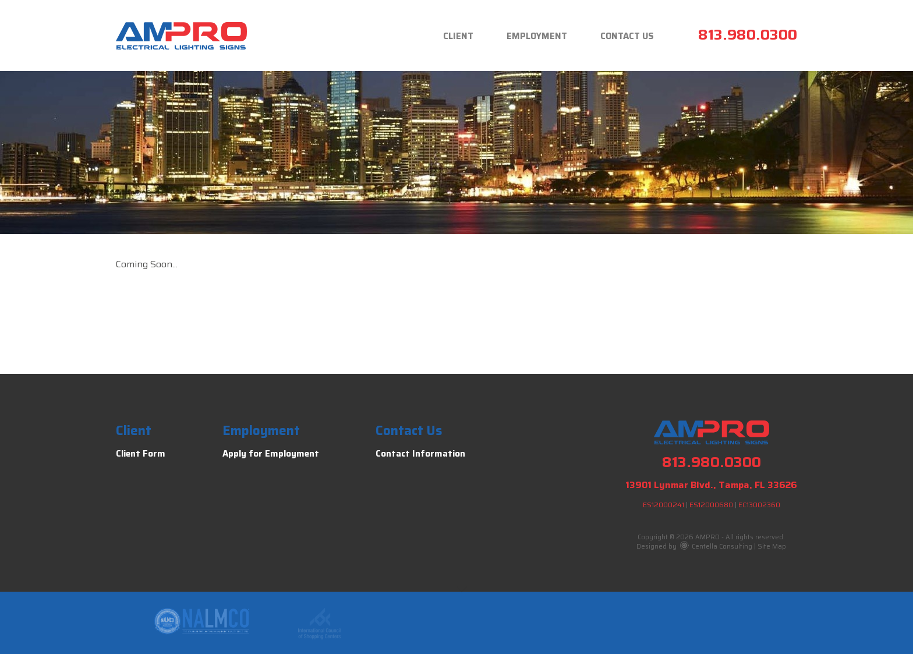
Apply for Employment (270, 454)
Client (458, 36)
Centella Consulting (716, 547)
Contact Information (420, 454)
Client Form (140, 454)
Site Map (772, 547)
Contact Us (627, 36)
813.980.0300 (747, 34)
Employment (537, 36)
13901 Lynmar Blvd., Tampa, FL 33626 (711, 485)
